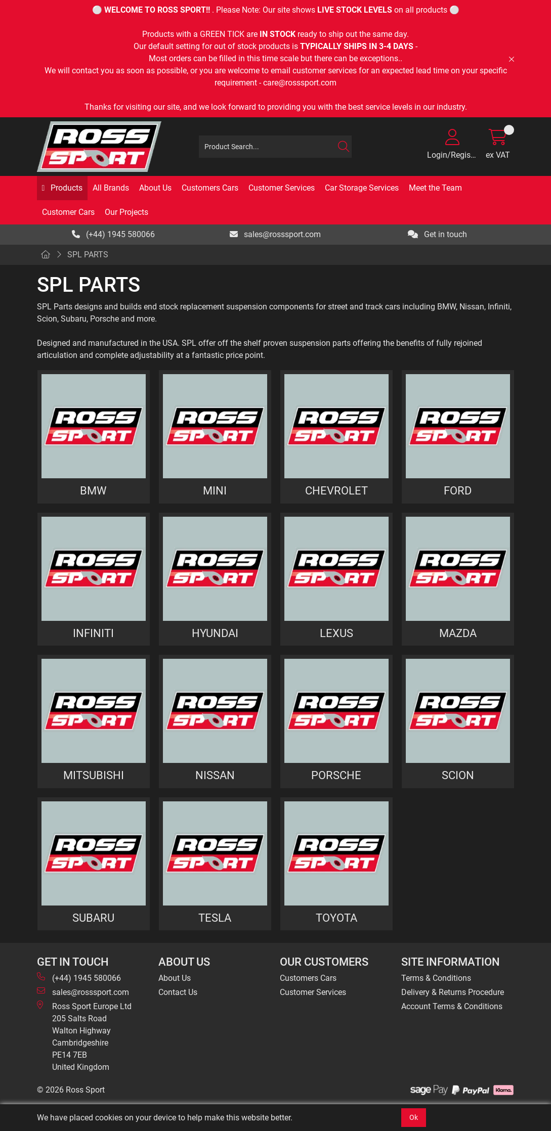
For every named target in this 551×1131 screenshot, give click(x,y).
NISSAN (215, 775)
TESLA (214, 917)
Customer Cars (68, 212)
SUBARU (93, 917)
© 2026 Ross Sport (71, 1090)
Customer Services (281, 188)
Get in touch (437, 234)
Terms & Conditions (436, 978)
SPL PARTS (87, 254)
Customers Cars (210, 188)
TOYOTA (336, 917)
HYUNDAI (215, 633)
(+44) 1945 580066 (113, 234)
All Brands (111, 188)
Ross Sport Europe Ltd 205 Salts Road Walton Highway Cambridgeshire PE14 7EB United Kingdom (84, 1036)
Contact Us (177, 992)
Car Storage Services (362, 188)
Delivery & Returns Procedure (452, 992)
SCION (458, 775)
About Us (155, 188)
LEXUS (336, 633)
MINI (215, 490)
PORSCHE (336, 775)
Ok (413, 1117)
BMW (93, 490)
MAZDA (458, 633)
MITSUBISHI (93, 775)
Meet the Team (435, 188)
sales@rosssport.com (275, 234)
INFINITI (93, 633)
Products (65, 188)
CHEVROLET (336, 490)
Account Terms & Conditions (451, 1006)
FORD (458, 490)
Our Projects (126, 212)
